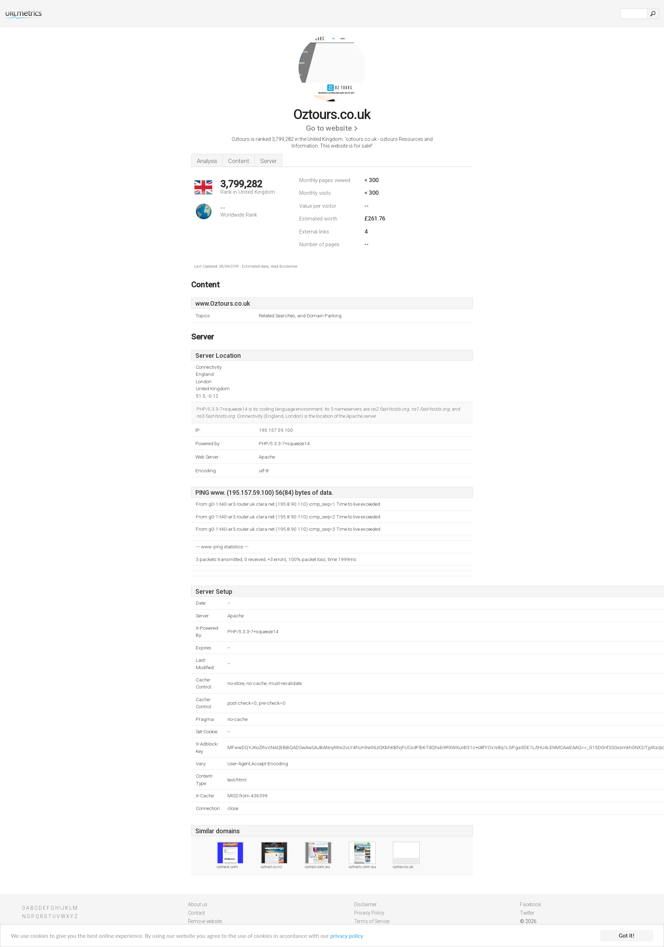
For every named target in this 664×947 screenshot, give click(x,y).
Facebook (530, 904)
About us (197, 904)
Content (238, 160)
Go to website (329, 128)
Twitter (527, 913)
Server (268, 160)
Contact (196, 913)
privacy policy (346, 936)
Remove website (205, 921)
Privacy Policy (369, 913)
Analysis (207, 160)
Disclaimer (365, 904)
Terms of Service (371, 921)
